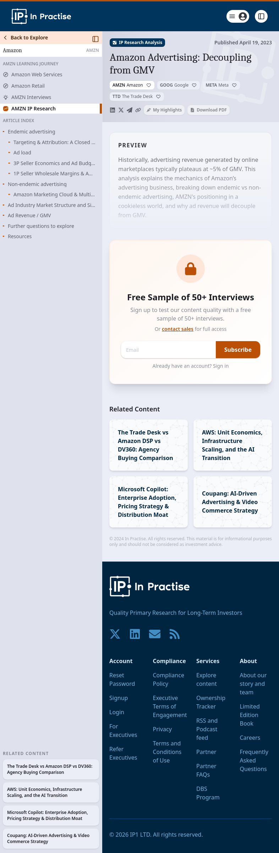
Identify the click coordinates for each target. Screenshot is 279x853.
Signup (118, 698)
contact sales (177, 329)
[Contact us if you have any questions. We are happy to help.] (154, 634)
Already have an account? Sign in (191, 365)
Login (116, 712)
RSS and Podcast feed (207, 729)
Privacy (162, 729)
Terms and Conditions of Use (167, 751)
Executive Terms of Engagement (170, 706)
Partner (206, 752)
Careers (250, 738)
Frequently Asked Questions (254, 760)
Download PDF (208, 110)
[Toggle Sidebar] (102, 442)
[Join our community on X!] (115, 634)
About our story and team (253, 683)
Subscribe (238, 350)
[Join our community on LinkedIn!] (135, 634)
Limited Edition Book (250, 714)
